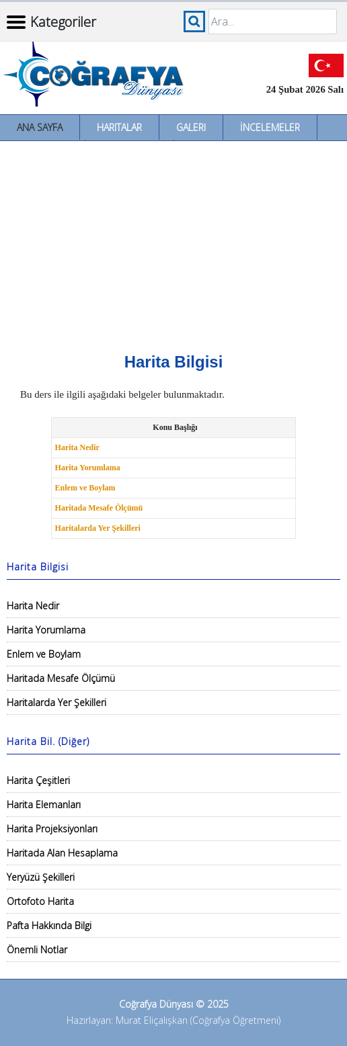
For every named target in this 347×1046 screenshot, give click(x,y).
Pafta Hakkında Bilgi (49, 925)
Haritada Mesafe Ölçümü (99, 508)
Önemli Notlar (37, 949)
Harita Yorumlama (87, 467)
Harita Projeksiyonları (52, 828)
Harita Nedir (77, 447)
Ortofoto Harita (40, 901)
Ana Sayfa (40, 127)
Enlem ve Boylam (85, 487)
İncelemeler (270, 127)
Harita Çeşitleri (38, 780)
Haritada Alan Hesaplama (62, 852)
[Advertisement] (173, 242)
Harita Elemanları (44, 804)
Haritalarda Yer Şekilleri (98, 528)
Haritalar (119, 127)
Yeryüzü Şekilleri (41, 877)
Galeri (191, 127)
